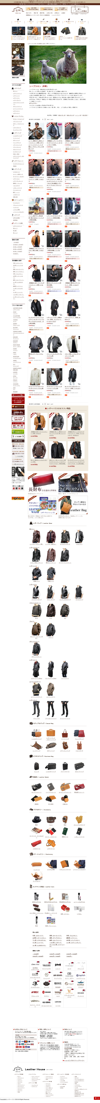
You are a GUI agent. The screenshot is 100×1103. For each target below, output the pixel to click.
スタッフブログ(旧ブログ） (79, 1079)
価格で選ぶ (42, 13)
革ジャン (30, 21)
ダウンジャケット (17, 106)
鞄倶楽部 (15, 391)
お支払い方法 (49, 13)
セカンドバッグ (17, 149)
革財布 (14, 166)
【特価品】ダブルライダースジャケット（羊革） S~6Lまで (36, 179)
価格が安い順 (61, 115)
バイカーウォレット (49, 1076)
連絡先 (66, 1042)
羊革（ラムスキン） (18, 273)
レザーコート (16, 111)
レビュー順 (78, 115)
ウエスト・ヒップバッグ (36, 1079)
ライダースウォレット (18, 163)
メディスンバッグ (17, 121)
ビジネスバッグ (17, 151)
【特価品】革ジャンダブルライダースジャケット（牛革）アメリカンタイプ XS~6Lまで (76, 433)
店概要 (76, 1076)
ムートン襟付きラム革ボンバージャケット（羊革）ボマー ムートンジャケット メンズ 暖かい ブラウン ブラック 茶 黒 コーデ (36, 145)
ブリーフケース (17, 147)
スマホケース (16, 172)
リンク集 (76, 1087)
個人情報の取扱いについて (79, 1094)
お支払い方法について (21, 1029)
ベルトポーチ (16, 185)
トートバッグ (16, 138)
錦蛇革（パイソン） (18, 286)
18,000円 (52, 437)
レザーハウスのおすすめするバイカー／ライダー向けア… (19, 38)
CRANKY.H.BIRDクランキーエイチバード (18, 333)
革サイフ (15, 228)
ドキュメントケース (18, 205)
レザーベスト (16, 98)
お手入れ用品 (16, 218)
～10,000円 (16, 242)
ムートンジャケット (18, 108)
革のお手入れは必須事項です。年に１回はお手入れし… (50, 38)
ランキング (81, 21)
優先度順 (84, 115)
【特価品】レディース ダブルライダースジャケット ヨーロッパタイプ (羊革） (54, 143)
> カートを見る (74, 14)
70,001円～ (16, 253)
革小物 (14, 230)
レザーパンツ (16, 113)
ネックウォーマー (17, 130)
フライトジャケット (21, 1084)
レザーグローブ (17, 127)
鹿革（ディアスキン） (18, 271)
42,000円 (34, 464)
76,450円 (71, 466)
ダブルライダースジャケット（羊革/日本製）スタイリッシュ (72, 250)
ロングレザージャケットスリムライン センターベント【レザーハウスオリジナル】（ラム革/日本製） (76, 462)
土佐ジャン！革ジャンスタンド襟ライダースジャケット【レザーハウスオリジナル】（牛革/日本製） (57, 462)
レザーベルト (16, 178)
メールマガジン (77, 1084)
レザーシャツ (16, 95)
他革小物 (15, 197)
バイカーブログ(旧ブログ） (79, 1080)
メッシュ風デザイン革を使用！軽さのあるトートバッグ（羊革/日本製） (36, 218)
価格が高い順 (70, 115)
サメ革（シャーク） (18, 292)
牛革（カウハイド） (18, 263)
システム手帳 (16, 209)
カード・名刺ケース (18, 174)
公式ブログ (77, 1077)
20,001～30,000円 (17, 247)
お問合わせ (57, 13)
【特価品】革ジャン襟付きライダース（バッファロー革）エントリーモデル (57, 433)
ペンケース (16, 207)
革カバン (18, 21)
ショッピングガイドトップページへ (74, 1060)
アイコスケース (17, 190)
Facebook (76, 1082)
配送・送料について (45, 1029)
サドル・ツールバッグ (18, 119)
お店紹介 (63, 13)
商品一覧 (36, 13)
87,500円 (52, 466)
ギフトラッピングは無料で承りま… (66, 38)
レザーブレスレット (18, 181)
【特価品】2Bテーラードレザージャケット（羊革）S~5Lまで (36, 285)
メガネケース (16, 194)
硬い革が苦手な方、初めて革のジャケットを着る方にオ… (34, 38)
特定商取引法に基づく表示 (79, 1093)
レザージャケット (17, 93)
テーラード (19, 1079)
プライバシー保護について (47, 1043)
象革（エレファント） (18, 280)
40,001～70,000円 (17, 251)
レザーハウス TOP (32, 43)
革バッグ (15, 233)
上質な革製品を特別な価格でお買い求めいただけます (82, 38)
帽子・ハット (16, 192)
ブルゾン (19, 1083)
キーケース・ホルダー (18, 176)
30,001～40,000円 (17, 249)
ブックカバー (16, 203)
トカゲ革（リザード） (18, 294)
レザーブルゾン (17, 100)
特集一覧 (56, 21)
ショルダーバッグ (17, 135)
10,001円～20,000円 (18, 244)
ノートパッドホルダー (18, 212)
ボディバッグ (16, 140)
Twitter (76, 1083)
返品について (68, 1029)
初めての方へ (29, 13)
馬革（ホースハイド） (18, 269)
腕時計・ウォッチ (17, 183)
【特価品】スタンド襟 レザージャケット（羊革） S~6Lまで (72, 179)
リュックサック (17, 142)
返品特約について (78, 1096)
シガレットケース (17, 188)
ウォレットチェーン (49, 1077)
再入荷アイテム (69, 21)
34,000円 (71, 437)
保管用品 (15, 220)
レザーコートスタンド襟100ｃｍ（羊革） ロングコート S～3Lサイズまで (54, 319)
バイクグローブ (34, 1080)
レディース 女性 (18, 223)
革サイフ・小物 (43, 21)
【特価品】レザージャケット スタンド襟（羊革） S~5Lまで (36, 250)
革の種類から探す (41, 43)
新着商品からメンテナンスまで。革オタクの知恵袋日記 (38, 15)
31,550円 (34, 436)
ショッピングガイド (56, 15)
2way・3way (16, 154)
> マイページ (83, 14)
